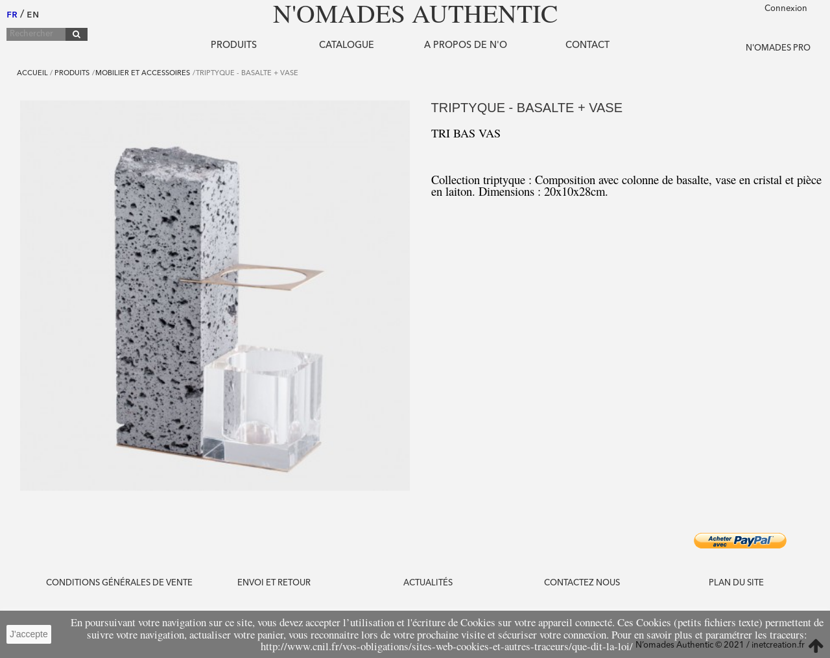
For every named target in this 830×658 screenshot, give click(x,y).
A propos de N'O (465, 45)
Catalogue (346, 45)
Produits (234, 45)
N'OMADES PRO (778, 48)
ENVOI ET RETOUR (274, 583)
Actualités (428, 583)
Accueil (32, 73)
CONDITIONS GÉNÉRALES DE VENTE (119, 583)
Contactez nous (582, 583)
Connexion (786, 9)
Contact (587, 45)
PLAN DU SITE (736, 583)
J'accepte (29, 634)
